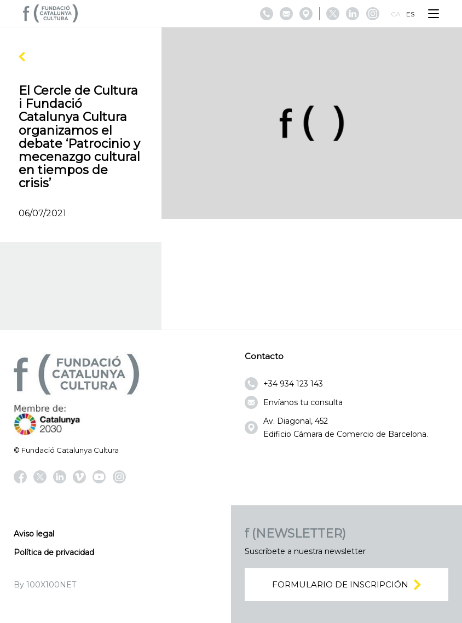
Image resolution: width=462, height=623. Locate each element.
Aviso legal (34, 534)
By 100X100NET (45, 585)
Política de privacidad (54, 552)
